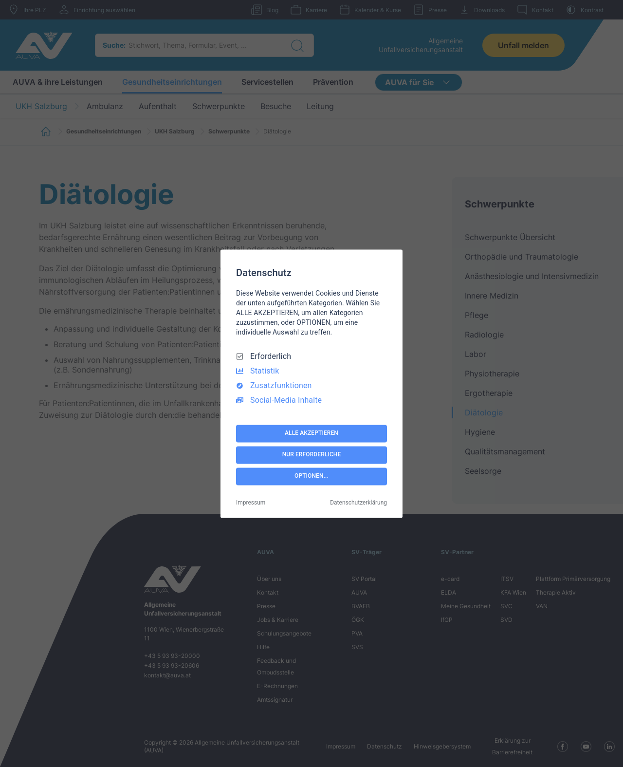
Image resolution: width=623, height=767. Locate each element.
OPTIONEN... (311, 476)
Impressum (250, 502)
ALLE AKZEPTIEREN (311, 433)
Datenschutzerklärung (358, 502)
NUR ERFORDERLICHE (311, 454)
